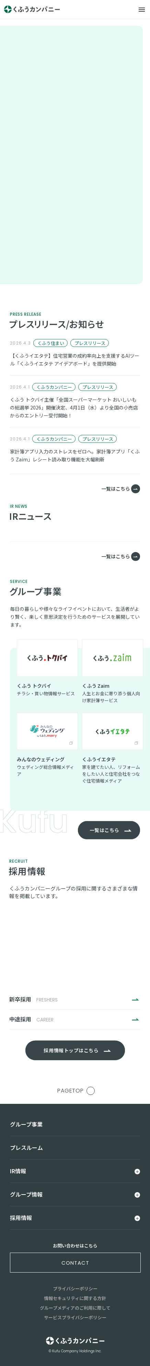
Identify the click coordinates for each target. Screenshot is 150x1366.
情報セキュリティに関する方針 (75, 1298)
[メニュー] (142, 9)
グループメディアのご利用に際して (75, 1308)
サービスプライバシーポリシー (75, 1317)
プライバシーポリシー (75, 1288)
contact (75, 1262)
